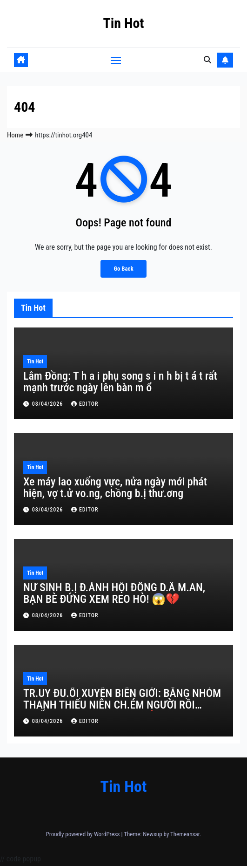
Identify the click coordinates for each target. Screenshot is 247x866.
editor (85, 404)
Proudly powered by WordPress (83, 834)
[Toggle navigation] (116, 60)
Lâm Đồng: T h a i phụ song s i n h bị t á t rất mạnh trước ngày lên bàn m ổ (120, 381)
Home (15, 135)
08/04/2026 (48, 404)
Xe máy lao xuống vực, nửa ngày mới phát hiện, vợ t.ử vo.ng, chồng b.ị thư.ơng (115, 487)
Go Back (123, 268)
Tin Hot (123, 23)
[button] (207, 59)
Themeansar (185, 834)
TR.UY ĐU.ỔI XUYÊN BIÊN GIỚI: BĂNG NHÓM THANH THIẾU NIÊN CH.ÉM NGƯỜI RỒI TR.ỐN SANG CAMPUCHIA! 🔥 (122, 705)
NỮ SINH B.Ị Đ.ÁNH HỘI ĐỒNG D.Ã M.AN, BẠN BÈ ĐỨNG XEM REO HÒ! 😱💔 (114, 593)
